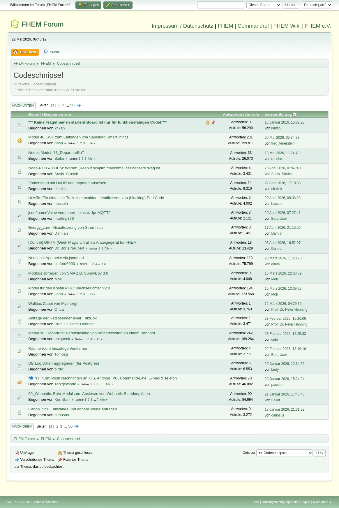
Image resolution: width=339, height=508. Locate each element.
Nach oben (22, 426)
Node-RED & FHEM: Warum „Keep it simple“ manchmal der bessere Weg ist (94, 168)
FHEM (225, 26)
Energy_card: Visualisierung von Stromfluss (65, 227)
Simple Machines (46, 502)
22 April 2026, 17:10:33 (283, 183)
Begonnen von (57, 114)
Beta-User (279, 219)
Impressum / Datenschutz (182, 26)
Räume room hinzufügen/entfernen (58, 348)
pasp (58, 143)
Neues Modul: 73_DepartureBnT (56, 152)
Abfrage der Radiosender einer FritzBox (62, 318)
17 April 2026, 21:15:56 (283, 228)
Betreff (34, 114)
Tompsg (61, 354)
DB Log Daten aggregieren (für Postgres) (63, 363)
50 (72, 105)
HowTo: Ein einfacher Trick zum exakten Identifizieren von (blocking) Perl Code (96, 198)
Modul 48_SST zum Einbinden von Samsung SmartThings (78, 137)
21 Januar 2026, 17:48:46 (285, 394)
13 (91, 294)
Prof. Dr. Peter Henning (289, 309)
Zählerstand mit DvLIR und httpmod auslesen (67, 183)
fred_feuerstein (283, 143)
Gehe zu (249, 452)
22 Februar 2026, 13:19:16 (285, 349)
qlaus (275, 264)
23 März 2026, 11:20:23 (283, 258)
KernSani (62, 399)
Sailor (59, 158)
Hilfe (256, 502)
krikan (59, 128)
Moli (57, 279)
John (58, 294)
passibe (277, 385)
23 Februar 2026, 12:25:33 (285, 334)
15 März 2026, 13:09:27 (283, 288)
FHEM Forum (42, 24)
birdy (58, 369)
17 (98, 339)
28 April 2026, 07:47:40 (283, 168)
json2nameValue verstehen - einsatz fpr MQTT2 (69, 212)
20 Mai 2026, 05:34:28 (282, 138)
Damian (61, 233)
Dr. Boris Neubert (69, 248)
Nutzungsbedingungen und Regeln (286, 502)
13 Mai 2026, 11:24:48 (282, 153)
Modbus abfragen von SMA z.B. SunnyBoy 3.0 (68, 273)
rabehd (276, 159)
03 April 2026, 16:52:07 (283, 243)
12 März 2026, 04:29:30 (283, 304)
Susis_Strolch (66, 174)
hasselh (61, 203)
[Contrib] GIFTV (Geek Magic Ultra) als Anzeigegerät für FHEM (82, 242)
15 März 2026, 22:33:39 (283, 273)
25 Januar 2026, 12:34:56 (285, 364)
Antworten (232, 114)
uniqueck (62, 339)
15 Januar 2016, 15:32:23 (285, 122)
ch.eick (60, 189)
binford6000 (64, 263)
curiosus (61, 415)
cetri (274, 340)
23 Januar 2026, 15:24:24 (285, 379)
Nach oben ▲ (322, 502)
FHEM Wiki (287, 26)
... (68, 105)
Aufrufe (252, 114)
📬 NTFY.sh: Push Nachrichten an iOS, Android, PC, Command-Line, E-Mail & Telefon (102, 378)
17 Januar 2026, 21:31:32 (285, 409)
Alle (90, 158)
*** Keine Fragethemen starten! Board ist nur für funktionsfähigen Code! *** (97, 122)
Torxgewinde (65, 384)
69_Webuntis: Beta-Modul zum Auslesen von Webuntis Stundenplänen (89, 393)
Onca (59, 309)
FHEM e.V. (318, 26)
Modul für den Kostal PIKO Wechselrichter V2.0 (69, 288)
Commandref (253, 26)
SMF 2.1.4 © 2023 (19, 502)
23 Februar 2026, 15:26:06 (285, 319)
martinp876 (64, 218)
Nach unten (22, 105)
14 (91, 143)
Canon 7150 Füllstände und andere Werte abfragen (72, 409)
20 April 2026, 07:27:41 (283, 213)
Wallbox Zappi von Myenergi (52, 303)
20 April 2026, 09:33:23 (283, 198)
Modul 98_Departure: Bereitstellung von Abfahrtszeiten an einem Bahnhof (91, 333)
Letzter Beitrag (281, 114)
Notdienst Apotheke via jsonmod (56, 258)
